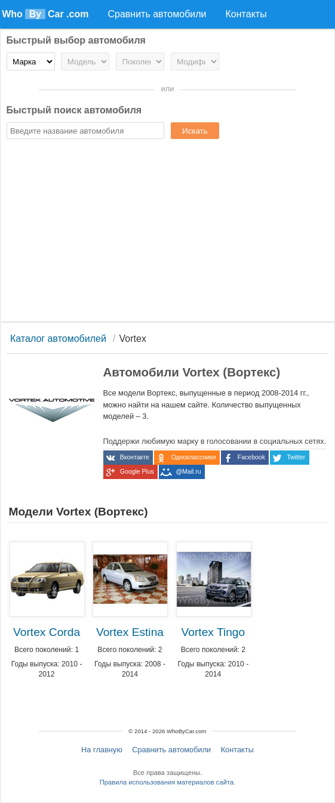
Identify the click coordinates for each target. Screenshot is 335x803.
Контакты (237, 749)
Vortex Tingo (213, 632)
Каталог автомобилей (58, 338)
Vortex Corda (46, 632)
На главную (101, 749)
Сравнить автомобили (171, 749)
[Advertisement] (168, 232)
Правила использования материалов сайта (166, 782)
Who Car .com (45, 14)
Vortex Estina (130, 632)
